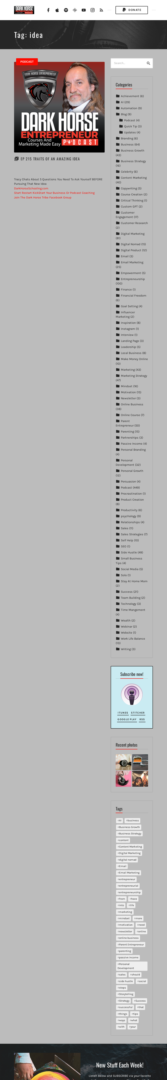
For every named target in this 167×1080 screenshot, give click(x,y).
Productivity (129, 510)
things (123, 1013)
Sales (124, 528)
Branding (127, 138)
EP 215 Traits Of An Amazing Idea (50, 158)
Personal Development (126, 966)
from (122, 898)
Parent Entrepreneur (131, 944)
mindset (124, 918)
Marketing (128, 369)
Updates (130, 132)
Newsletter (128, 398)
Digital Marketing (132, 234)
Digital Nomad (130, 244)
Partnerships (129, 437)
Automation (129, 108)
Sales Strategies (132, 534)
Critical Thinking (132, 200)
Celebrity (127, 171)
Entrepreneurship (133, 279)
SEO (123, 546)
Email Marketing (132, 262)
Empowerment (131, 273)
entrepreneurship (130, 892)
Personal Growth (132, 471)
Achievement (130, 96)
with (122, 1026)
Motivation (128, 392)
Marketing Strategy (134, 376)
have (134, 898)
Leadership (128, 347)
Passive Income (131, 443)
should (136, 974)
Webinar (126, 626)
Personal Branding (133, 449)
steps (122, 987)
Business (127, 144)
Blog (124, 114)
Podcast (27, 61)
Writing (126, 649)
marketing (125, 911)
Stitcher (138, 712)
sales (122, 974)
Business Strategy (133, 161)
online (142, 931)
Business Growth (132, 150)
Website (126, 632)
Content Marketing (134, 177)
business (133, 820)
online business (129, 937)
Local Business (131, 353)
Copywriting (129, 188)
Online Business (132, 404)
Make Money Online (134, 359)
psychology (128, 516)
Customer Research (134, 223)
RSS (142, 719)
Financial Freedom (133, 295)
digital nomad (127, 859)
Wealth (126, 620)
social (142, 981)
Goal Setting (129, 306)
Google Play (127, 719)
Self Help (127, 540)
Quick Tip (130, 126)
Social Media (129, 569)
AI (122, 102)
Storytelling (126, 994)
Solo (124, 575)
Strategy (124, 1000)
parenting (125, 950)
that (141, 1007)
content (124, 840)
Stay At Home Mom (134, 581)
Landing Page (130, 341)
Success (127, 591)
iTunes (123, 712)
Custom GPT (129, 206)
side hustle (126, 981)
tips (135, 1013)
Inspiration (128, 323)
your (133, 1026)
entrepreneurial (128, 885)
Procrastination (131, 493)
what (134, 1020)
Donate (131, 10)
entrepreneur (127, 879)
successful (126, 1007)
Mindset (126, 386)
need (142, 924)
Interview (127, 335)
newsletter (125, 931)
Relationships (130, 522)
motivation (126, 924)
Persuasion (128, 481)
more (139, 918)
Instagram (128, 329)
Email (125, 256)
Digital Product (131, 250)
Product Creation (132, 499)
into (121, 905)
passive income (128, 957)
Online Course (130, 415)
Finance (126, 289)
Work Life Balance (133, 638)
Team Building (130, 598)
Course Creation (132, 194)
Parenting (127, 431)
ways (122, 1020)
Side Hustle (129, 552)
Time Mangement (133, 610)
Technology (128, 604)
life (132, 905)
